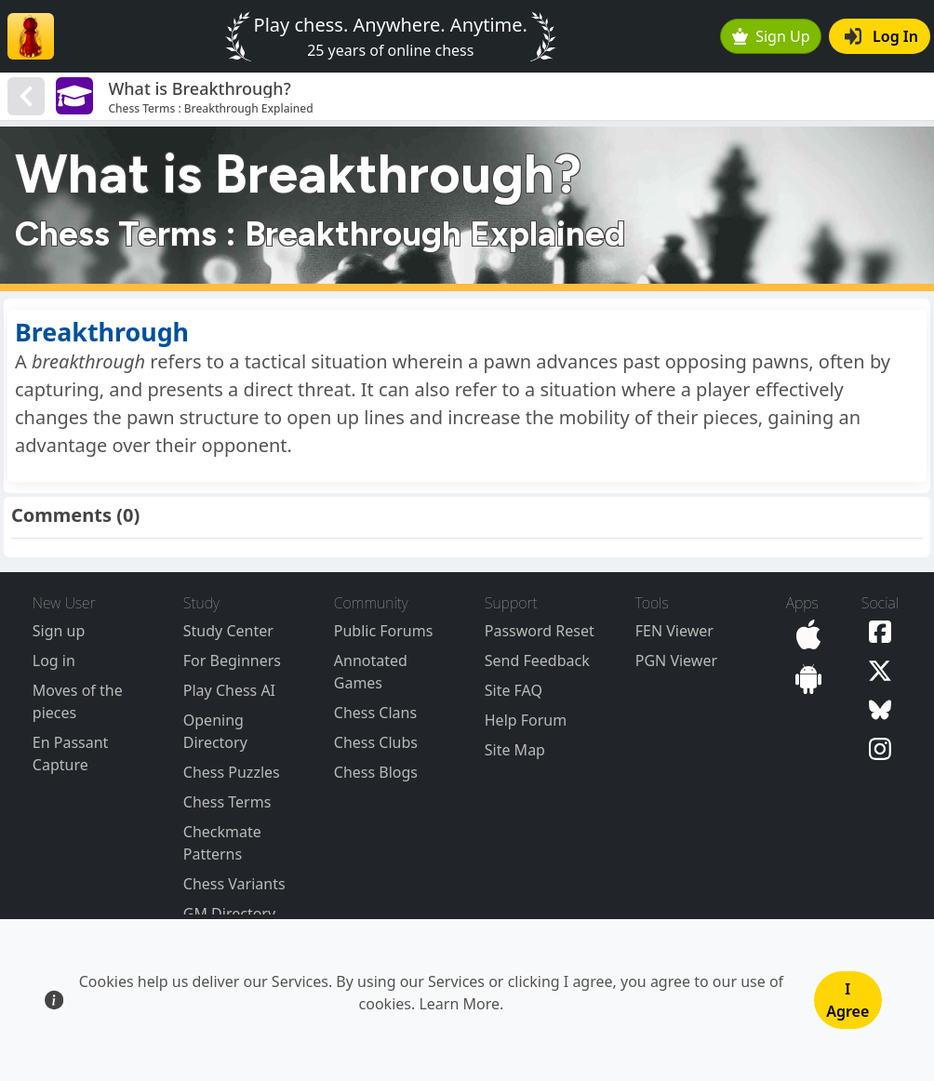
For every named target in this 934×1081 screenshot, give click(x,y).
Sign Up (771, 36)
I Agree (847, 1000)
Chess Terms (227, 802)
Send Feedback (537, 660)
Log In (881, 36)
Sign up (59, 631)
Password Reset (539, 631)
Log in (54, 660)
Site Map (515, 750)
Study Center (228, 631)
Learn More (459, 1004)
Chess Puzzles (231, 772)
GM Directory (229, 913)
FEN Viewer (674, 631)
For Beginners (232, 660)
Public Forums (384, 631)
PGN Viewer (676, 660)
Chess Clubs (376, 742)
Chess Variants (234, 884)
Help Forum (526, 720)
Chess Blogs (376, 772)
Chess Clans (375, 712)
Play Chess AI (229, 690)
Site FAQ (513, 690)
